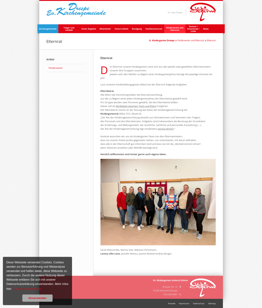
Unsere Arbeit (121, 28)
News (206, 28)
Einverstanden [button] (37, 298)
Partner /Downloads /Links (193, 28)
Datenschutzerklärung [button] (27, 288)
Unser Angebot (88, 28)
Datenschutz (199, 303)
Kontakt (171, 303)
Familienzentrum (153, 28)
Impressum (184, 303)
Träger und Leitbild (69, 28)
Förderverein (56, 68)
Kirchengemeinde (48, 28)
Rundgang (137, 28)
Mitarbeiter (105, 28)
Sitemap (212, 303)
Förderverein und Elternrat (174, 28)
